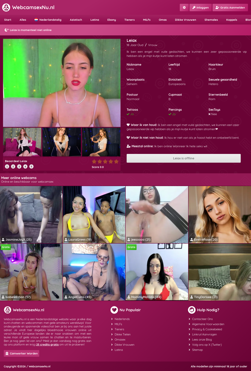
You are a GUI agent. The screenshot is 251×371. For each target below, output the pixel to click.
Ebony (111, 19)
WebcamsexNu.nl (28, 7)
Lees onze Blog (200, 339)
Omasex (118, 339)
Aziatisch (76, 19)
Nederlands (120, 319)
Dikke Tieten (121, 334)
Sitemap (196, 350)
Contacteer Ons (201, 319)
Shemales (211, 19)
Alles (23, 19)
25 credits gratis (47, 344)
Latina (94, 19)
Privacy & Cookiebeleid (205, 329)
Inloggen (201, 7)
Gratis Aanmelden (230, 7)
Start (7, 19)
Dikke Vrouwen (185, 19)
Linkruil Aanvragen (203, 334)
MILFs (146, 19)
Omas (163, 19)
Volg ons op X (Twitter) (205, 344)
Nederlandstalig (48, 19)
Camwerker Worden (21, 353)
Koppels (231, 19)
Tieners (129, 19)
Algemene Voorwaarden (206, 324)
